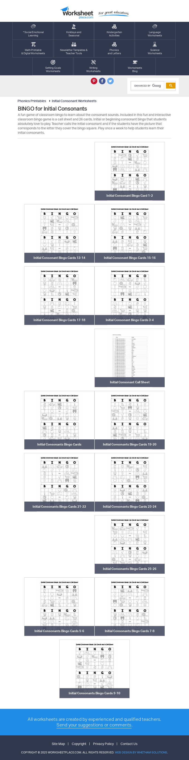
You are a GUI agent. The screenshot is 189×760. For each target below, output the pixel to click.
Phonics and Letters (114, 48)
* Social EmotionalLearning (33, 30)
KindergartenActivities (114, 30)
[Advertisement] (59, 171)
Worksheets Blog (135, 66)
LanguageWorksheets (155, 30)
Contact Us (129, 744)
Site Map (58, 744)
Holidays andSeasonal (73, 30)
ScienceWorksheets (155, 48)
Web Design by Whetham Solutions (141, 752)
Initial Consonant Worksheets (72, 101)
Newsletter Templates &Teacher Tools (73, 48)
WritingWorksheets (93, 66)
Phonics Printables (32, 101)
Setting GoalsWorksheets (53, 66)
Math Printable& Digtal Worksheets (33, 48)
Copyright (79, 744)
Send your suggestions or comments (94, 725)
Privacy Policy (103, 744)
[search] (147, 86)
